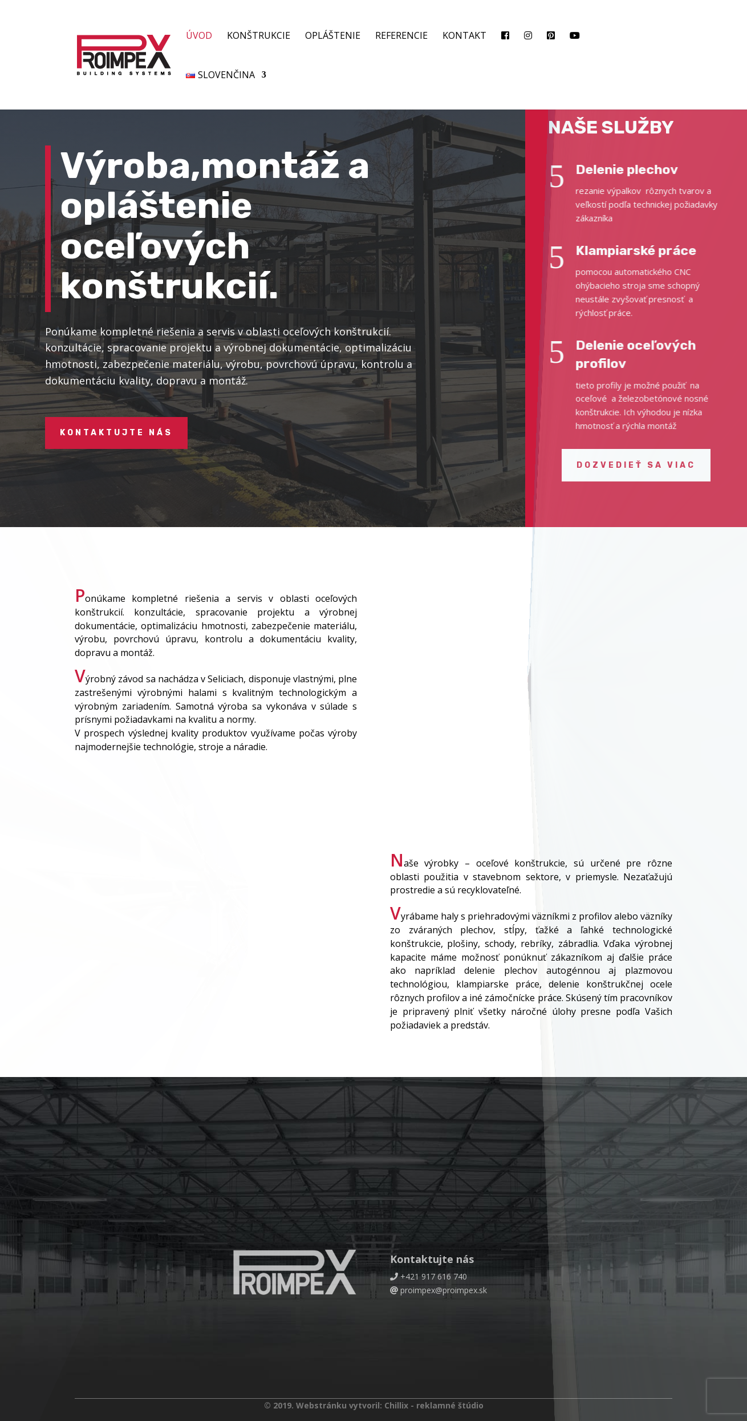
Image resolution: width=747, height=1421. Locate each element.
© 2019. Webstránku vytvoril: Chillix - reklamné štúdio (374, 1405)
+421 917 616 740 (433, 1276)
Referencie (401, 36)
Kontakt (464, 36)
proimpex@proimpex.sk (443, 1290)
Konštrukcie (258, 36)
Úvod (199, 36)
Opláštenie (332, 36)
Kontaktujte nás (116, 433)
